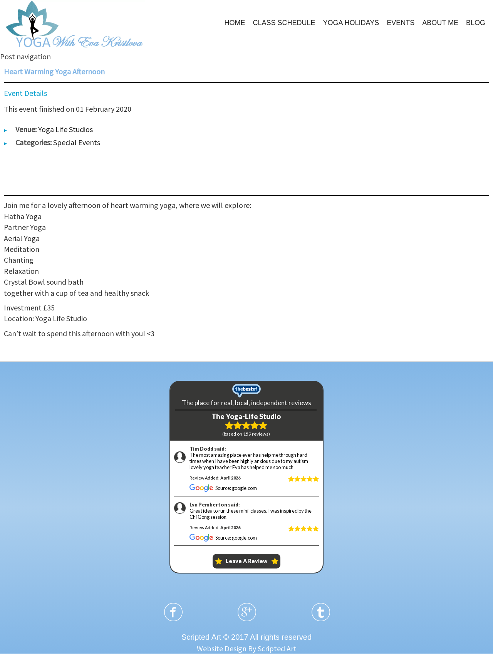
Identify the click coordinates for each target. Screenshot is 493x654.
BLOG (475, 23)
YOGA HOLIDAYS (351, 23)
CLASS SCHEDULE (284, 23)
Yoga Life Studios (65, 129)
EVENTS (400, 23)
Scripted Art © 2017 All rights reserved (246, 637)
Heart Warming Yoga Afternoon (54, 71)
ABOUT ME (440, 23)
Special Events (76, 142)
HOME (234, 23)
